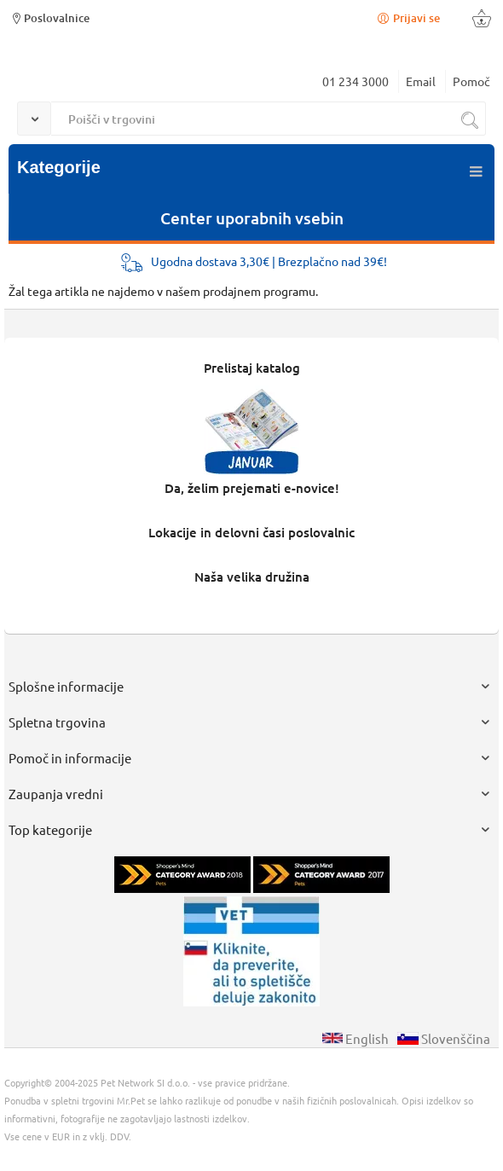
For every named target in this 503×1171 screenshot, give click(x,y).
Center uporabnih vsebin (252, 218)
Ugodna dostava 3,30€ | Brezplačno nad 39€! (269, 261)
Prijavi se (407, 17)
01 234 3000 (355, 81)
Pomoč (471, 81)
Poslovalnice (49, 17)
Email (421, 81)
